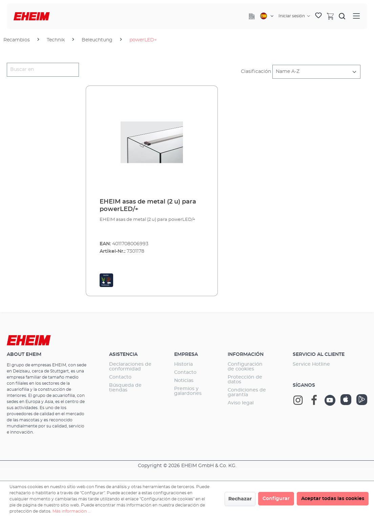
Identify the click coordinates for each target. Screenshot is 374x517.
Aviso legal (241, 403)
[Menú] (356, 16)
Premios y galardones (188, 391)
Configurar (276, 498)
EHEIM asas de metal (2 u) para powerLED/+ (148, 205)
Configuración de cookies (245, 366)
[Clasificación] (316, 72)
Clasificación (256, 71)
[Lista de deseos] (318, 16)
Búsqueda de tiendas (125, 387)
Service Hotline (311, 364)
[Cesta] (330, 16)
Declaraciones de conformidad (130, 366)
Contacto (120, 377)
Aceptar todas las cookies (332, 498)
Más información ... (72, 511)
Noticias (183, 380)
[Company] (251, 16)
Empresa (186, 354)
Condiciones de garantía (247, 392)
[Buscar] (342, 16)
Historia (183, 364)
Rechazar (240, 499)
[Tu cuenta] (294, 16)
